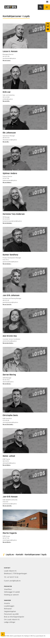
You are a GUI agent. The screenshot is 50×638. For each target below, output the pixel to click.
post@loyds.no (15, 580)
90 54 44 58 (6, 219)
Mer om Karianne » (7, 223)
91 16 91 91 (5, 502)
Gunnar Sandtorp (10, 254)
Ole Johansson (9, 132)
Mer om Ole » (6, 142)
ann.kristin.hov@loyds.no (10, 341)
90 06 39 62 (6, 380)
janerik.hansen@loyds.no (10, 504)
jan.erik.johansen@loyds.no (10, 302)
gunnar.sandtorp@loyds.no (10, 262)
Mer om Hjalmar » (7, 182)
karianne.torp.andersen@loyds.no (12, 221)
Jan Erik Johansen (11, 295)
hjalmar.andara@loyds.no (10, 180)
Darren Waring (9, 374)
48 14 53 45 (6, 300)
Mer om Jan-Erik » (7, 506)
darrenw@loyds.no (8, 382)
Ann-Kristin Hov (10, 336)
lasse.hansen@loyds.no (9, 58)
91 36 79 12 (6, 260)
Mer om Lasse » (7, 60)
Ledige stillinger (9, 622)
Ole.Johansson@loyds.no (10, 140)
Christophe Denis (10, 415)
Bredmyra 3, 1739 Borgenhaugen (15, 573)
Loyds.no (10, 555)
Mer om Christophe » (8, 424)
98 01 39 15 (6, 461)
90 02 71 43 (6, 538)
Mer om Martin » (7, 542)
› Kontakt (19, 555)
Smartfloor (8, 589)
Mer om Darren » (7, 384)
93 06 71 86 (6, 178)
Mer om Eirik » (6, 101)
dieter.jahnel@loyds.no (9, 463)
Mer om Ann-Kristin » (8, 343)
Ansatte (7, 603)
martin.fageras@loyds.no (10, 540)
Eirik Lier (7, 92)
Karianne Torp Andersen (14, 214)
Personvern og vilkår (11, 614)
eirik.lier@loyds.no (8, 99)
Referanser (8, 608)
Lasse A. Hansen (10, 51)
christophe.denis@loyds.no (10, 422)
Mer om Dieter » (7, 465)
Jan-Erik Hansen (10, 496)
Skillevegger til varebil (12, 592)
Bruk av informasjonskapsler (14, 617)
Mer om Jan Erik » (7, 304)
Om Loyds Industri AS (11, 619)
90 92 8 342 (6, 56)
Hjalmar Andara (10, 173)
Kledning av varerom (11, 595)
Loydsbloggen (9, 606)
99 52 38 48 (6, 97)
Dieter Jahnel (9, 456)
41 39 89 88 (6, 420)
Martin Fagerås (10, 533)
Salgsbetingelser (10, 611)
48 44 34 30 (6, 138)
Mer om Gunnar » (7, 264)
